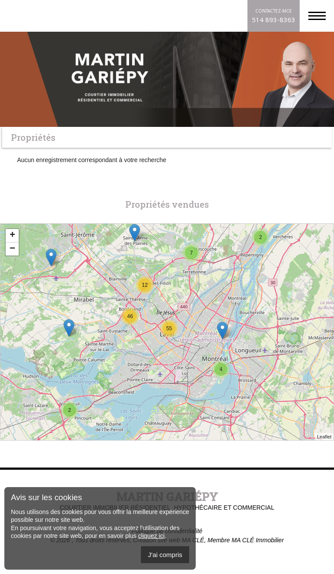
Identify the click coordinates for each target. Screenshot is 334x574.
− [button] (12, 248)
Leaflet (324, 436)
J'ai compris (165, 554)
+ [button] (12, 235)
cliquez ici (151, 535)
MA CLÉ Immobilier (257, 540)
